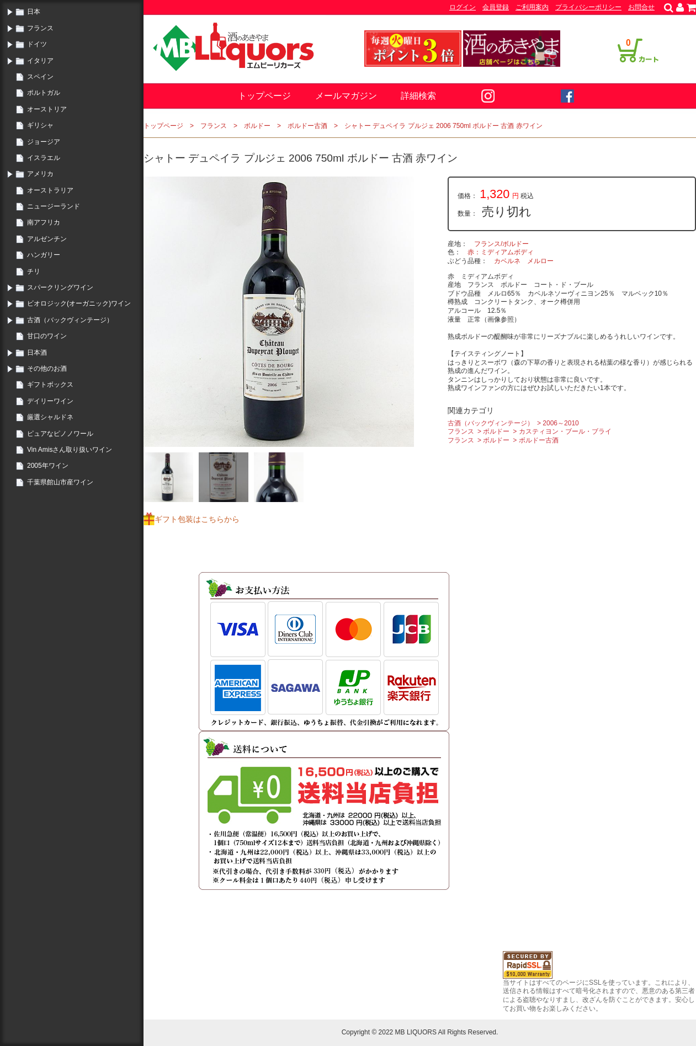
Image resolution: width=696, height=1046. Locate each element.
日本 (33, 11)
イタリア (40, 61)
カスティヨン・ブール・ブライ (565, 431)
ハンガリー (43, 255)
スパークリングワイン (60, 287)
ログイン (462, 7)
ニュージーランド (53, 206)
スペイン (40, 77)
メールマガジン (346, 95)
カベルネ (507, 261)
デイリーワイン (50, 401)
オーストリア (47, 109)
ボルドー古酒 (307, 126)
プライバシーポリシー (588, 7)
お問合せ (641, 7)
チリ (33, 271)
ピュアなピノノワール (60, 433)
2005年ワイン (47, 465)
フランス (40, 28)
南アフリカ (43, 222)
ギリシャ (40, 125)
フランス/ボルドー (501, 244)
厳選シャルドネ (50, 417)
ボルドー (257, 126)
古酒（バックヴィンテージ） (70, 320)
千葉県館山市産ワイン (60, 482)
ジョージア (43, 142)
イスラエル (43, 158)
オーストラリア (50, 190)
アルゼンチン (47, 239)
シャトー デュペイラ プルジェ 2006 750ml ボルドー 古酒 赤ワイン (443, 126)
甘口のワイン (47, 336)
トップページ (264, 95)
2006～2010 (560, 423)
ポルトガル (43, 93)
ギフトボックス (50, 384)
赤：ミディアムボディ (500, 252)
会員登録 (495, 7)
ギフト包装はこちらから (197, 519)
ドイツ (37, 44)
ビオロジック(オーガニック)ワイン (79, 303)
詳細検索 (418, 95)
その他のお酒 (47, 368)
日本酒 (37, 352)
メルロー (540, 261)
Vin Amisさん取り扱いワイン (69, 449)
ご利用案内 (532, 7)
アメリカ (40, 174)
